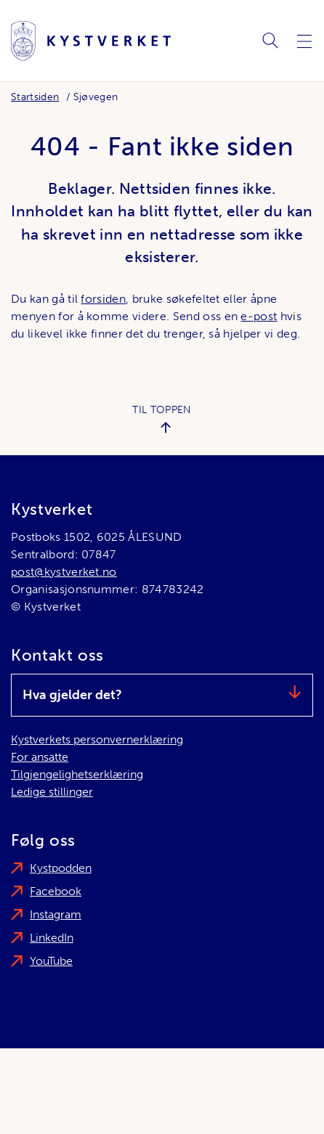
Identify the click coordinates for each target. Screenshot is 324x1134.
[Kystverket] (91, 41)
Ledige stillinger (52, 792)
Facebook (55, 891)
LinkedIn (51, 938)
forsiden (103, 299)
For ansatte (39, 757)
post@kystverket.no (64, 572)
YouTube (51, 961)
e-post (258, 316)
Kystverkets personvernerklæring (97, 739)
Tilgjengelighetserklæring (77, 774)
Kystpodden (61, 868)
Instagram (55, 914)
